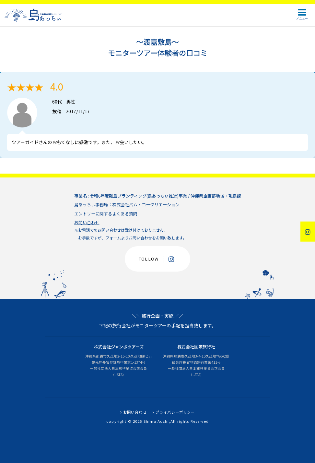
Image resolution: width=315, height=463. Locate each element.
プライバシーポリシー (174, 412)
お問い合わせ (86, 222)
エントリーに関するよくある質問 (105, 214)
